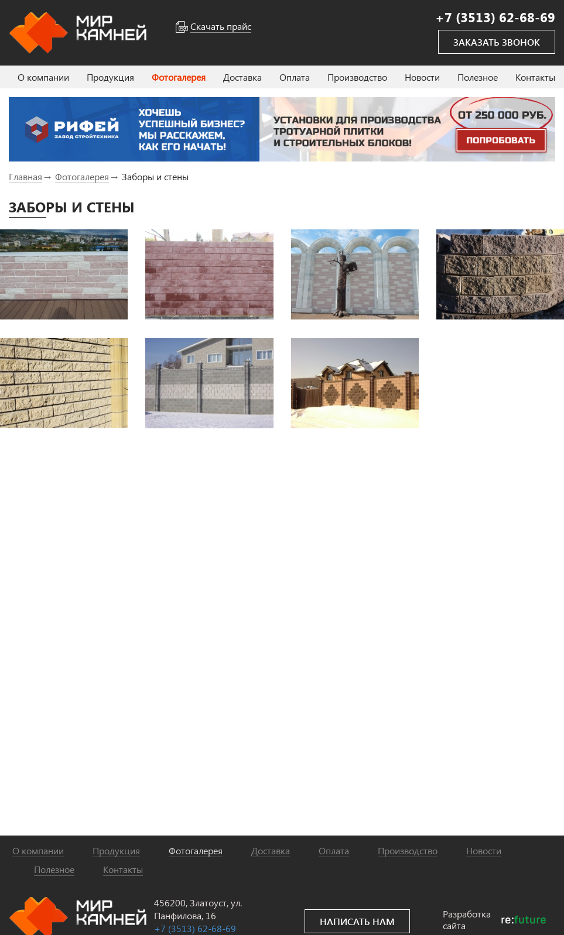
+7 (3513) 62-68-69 (195, 928)
